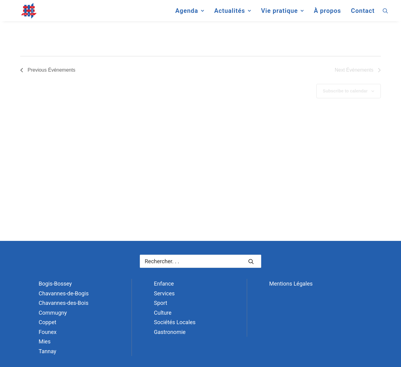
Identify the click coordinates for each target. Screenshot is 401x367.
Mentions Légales (291, 283)
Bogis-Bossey (55, 283)
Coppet (47, 322)
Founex (47, 332)
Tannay (47, 351)
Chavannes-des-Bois (63, 303)
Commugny (53, 312)
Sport (160, 303)
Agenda (189, 13)
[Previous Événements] (47, 70)
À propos (327, 13)
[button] (385, 13)
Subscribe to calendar (345, 90)
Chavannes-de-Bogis (64, 293)
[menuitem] (189, 13)
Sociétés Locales (175, 322)
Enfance (164, 283)
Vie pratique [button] (282, 13)
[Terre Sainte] (23, 13)
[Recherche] (200, 261)
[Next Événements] (358, 70)
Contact (363, 13)
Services (164, 293)
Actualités (232, 13)
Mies (45, 341)
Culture (162, 312)
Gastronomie (169, 332)
